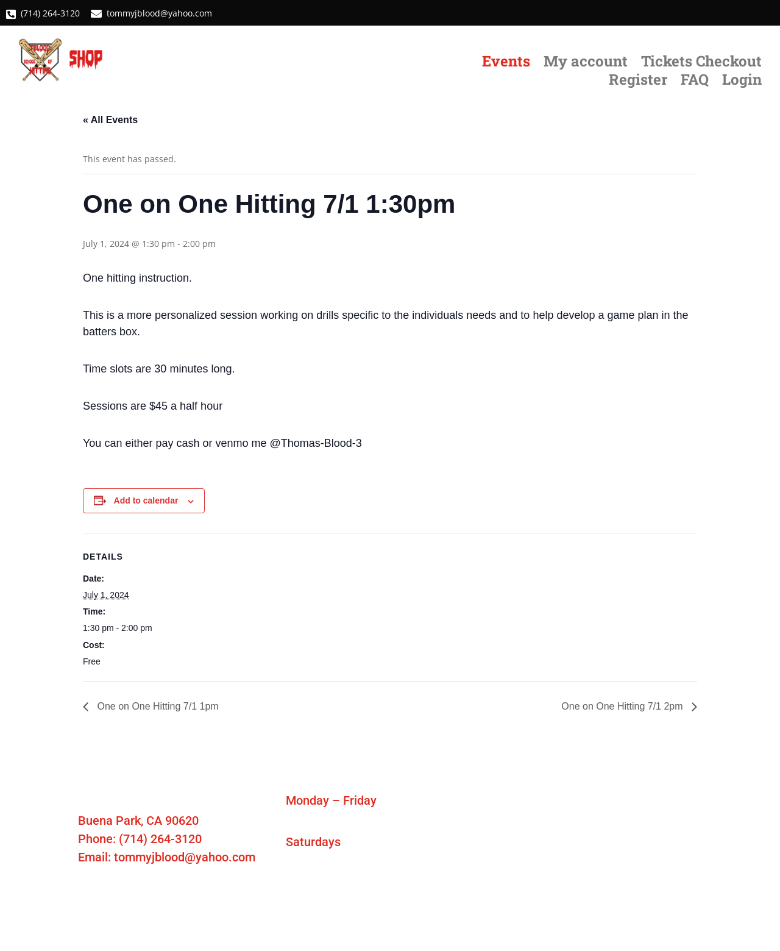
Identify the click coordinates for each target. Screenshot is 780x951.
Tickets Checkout (701, 63)
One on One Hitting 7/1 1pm (156, 706)
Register (638, 81)
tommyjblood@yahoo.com (158, 13)
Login (742, 81)
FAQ (695, 81)
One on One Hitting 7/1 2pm (623, 706)
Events (506, 63)
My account (586, 63)
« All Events (110, 120)
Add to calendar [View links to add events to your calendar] (146, 500)
